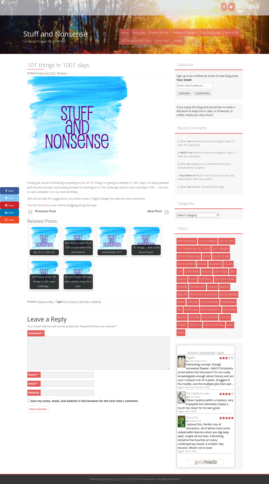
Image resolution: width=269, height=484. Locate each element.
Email (33, 383)
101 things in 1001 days (76, 301)
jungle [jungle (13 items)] (213, 287)
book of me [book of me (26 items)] (221, 256)
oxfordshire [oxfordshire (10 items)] (209, 302)
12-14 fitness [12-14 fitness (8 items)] (208, 241)
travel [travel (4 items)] (182, 325)
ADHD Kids (54, 7)
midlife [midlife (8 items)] (182, 294)
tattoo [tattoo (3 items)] (225, 317)
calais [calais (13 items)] (228, 264)
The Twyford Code (197, 393)
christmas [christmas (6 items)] (192, 271)
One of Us (192, 417)
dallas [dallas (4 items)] (206, 271)
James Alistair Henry (198, 361)
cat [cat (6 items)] (180, 271)
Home (125, 32)
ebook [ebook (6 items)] (182, 279)
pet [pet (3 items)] (180, 310)
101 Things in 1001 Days (136, 41)
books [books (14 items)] (202, 264)
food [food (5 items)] (192, 279)
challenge (96, 301)
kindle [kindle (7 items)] (224, 287)
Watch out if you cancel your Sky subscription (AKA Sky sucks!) (206, 177)
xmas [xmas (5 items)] (181, 332)
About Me (139, 32)
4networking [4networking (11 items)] (187, 241)
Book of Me (232, 32)
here (47, 205)
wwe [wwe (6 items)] (230, 325)
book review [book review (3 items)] (186, 264)
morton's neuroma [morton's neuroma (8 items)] (204, 294)
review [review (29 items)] (182, 317)
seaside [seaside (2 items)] (194, 317)
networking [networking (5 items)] (228, 294)
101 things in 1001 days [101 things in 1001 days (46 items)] (194, 249)
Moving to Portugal (184, 32)
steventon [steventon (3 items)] (209, 317)
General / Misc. (46, 301)
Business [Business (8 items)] (215, 264)
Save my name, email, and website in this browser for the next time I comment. (84, 401)
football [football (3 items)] (205, 279)
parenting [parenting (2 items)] (228, 302)
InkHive (117, 479)
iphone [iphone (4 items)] (182, 287)
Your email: (184, 80)
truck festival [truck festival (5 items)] (214, 325)
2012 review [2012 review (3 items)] (220, 249)
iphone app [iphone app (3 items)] (197, 287)
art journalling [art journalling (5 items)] (189, 256)
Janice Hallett (195, 397)
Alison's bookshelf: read (206, 352)
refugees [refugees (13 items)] (229, 310)
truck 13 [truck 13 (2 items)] (195, 325)
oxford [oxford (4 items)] (192, 302)
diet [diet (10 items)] (233, 271)
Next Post (154, 211)
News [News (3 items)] (181, 302)
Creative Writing (158, 32)
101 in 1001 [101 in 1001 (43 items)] (226, 241)
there (183, 164)
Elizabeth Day (195, 421)
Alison (63, 73)
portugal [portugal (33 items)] (191, 310)
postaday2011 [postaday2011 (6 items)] (210, 310)
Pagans (190, 357)
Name (33, 374)
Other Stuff (162, 41)
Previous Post (45, 211)
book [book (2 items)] (206, 256)
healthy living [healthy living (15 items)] (225, 279)
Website (33, 392)
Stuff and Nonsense (55, 34)
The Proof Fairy (36, 7)
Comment (36, 333)
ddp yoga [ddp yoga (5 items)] (220, 271)
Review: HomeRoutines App (208, 186)
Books (67, 7)
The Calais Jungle (210, 32)
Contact (178, 41)
